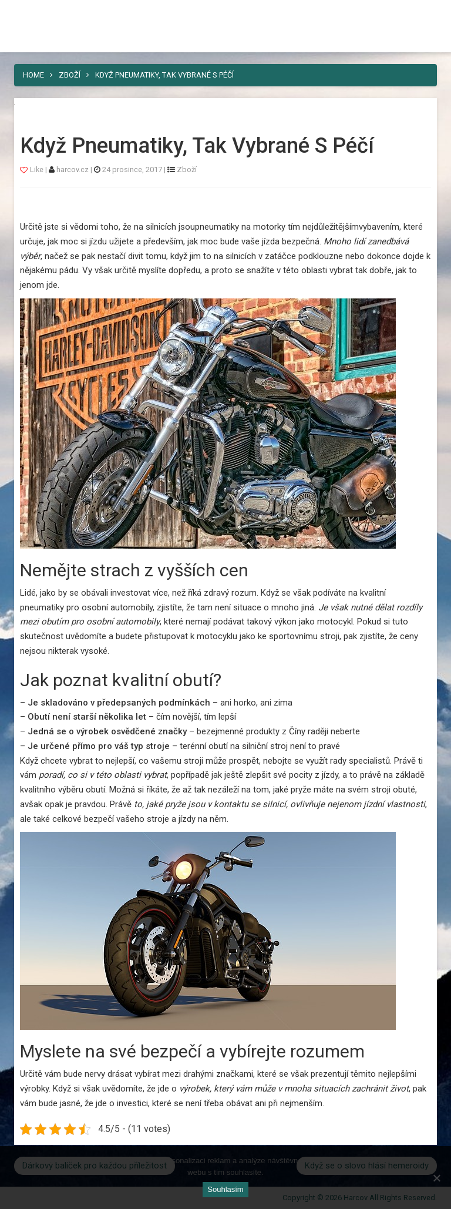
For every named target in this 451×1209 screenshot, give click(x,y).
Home (33, 74)
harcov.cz (73, 169)
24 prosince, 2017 (132, 169)
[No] (436, 1178)
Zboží (69, 74)
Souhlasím (225, 1189)
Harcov (225, 13)
